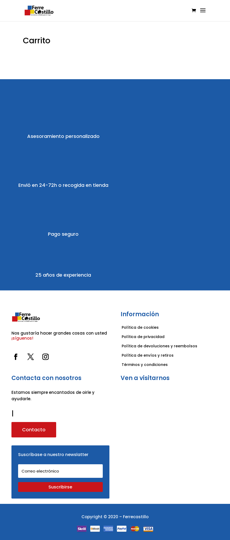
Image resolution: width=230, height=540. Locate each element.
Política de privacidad (143, 336)
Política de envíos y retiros (148, 355)
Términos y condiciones (145, 364)
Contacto (34, 429)
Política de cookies (140, 327)
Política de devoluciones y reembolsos (159, 346)
